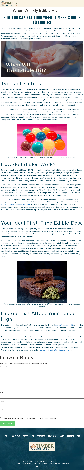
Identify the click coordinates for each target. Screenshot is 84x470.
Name (2, 392)
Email (2, 401)
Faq (78, 436)
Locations (15, 436)
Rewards (52, 436)
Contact (70, 436)
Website (3, 410)
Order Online (28, 436)
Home (6, 436)
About (61, 436)
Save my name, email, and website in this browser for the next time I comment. (29, 418)
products (41, 436)
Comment (4, 367)
